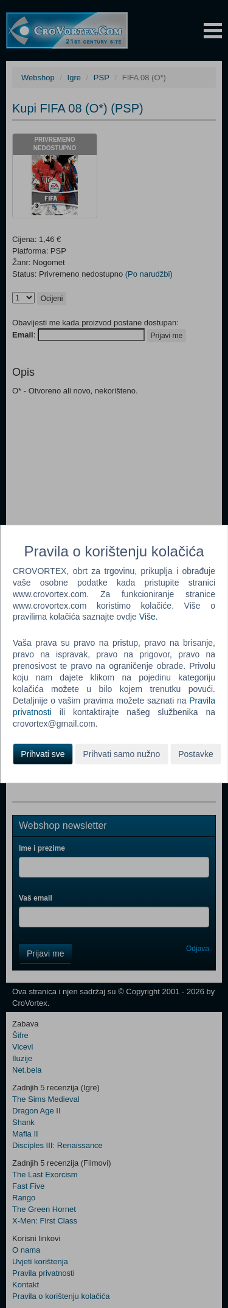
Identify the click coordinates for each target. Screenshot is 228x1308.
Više (147, 616)
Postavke (195, 754)
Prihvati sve (42, 754)
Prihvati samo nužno (121, 754)
